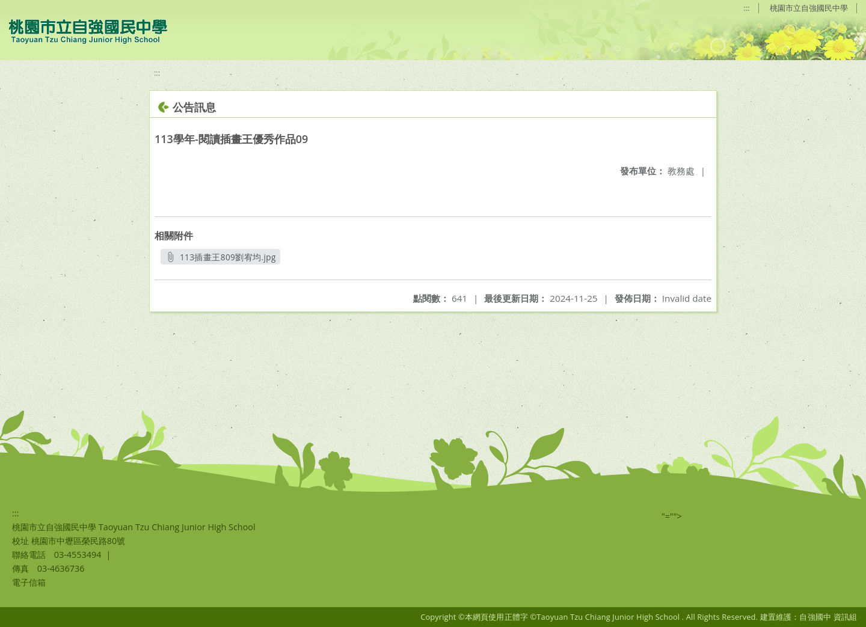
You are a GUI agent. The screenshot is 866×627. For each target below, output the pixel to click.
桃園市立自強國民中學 (809, 7)
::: (747, 7)
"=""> (672, 516)
